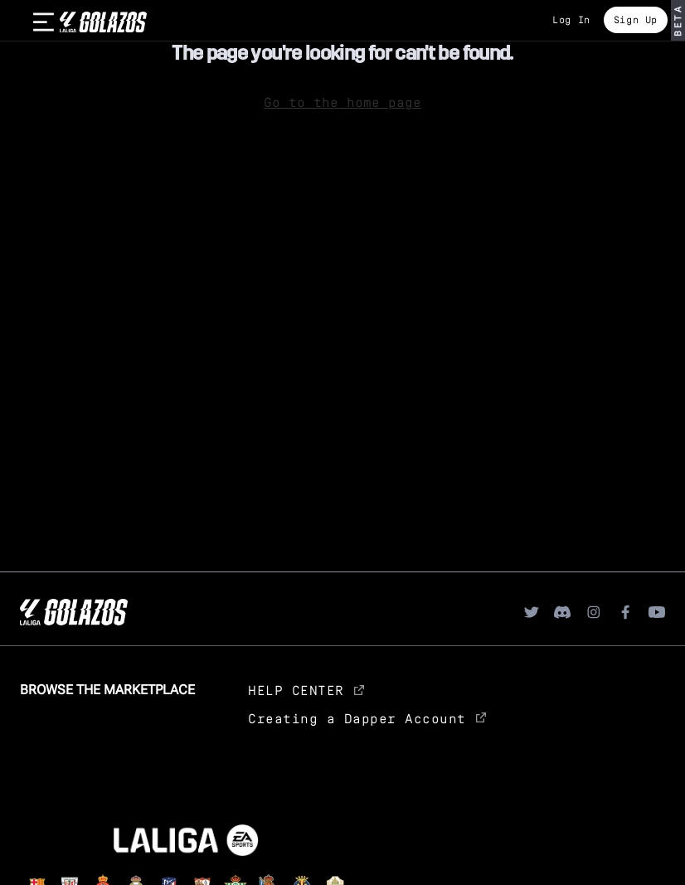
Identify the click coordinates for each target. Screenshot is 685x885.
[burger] (43, 22)
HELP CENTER (306, 690)
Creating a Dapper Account (367, 718)
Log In (571, 19)
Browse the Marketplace (107, 690)
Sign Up (636, 19)
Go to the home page (342, 101)
